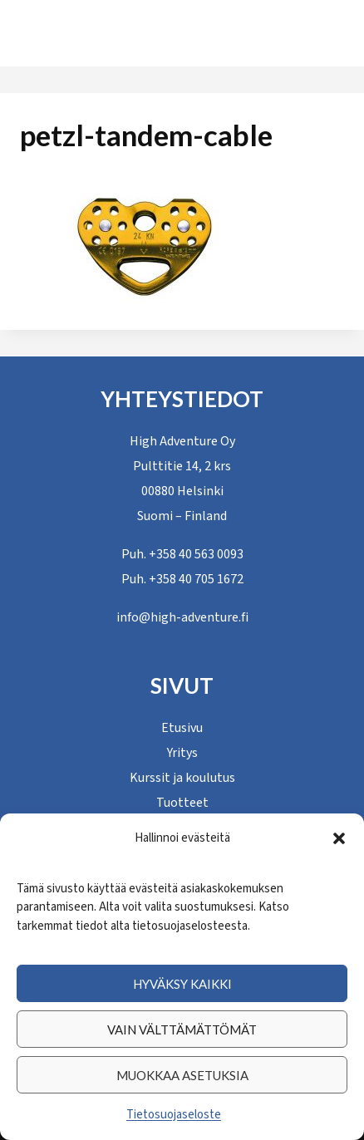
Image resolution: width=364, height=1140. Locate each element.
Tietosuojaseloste (173, 1114)
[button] (339, 838)
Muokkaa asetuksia (182, 1075)
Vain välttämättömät (182, 1029)
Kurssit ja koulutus (182, 778)
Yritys (182, 753)
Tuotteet (182, 803)
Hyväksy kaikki (182, 983)
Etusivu (182, 728)
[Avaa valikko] (303, 33)
